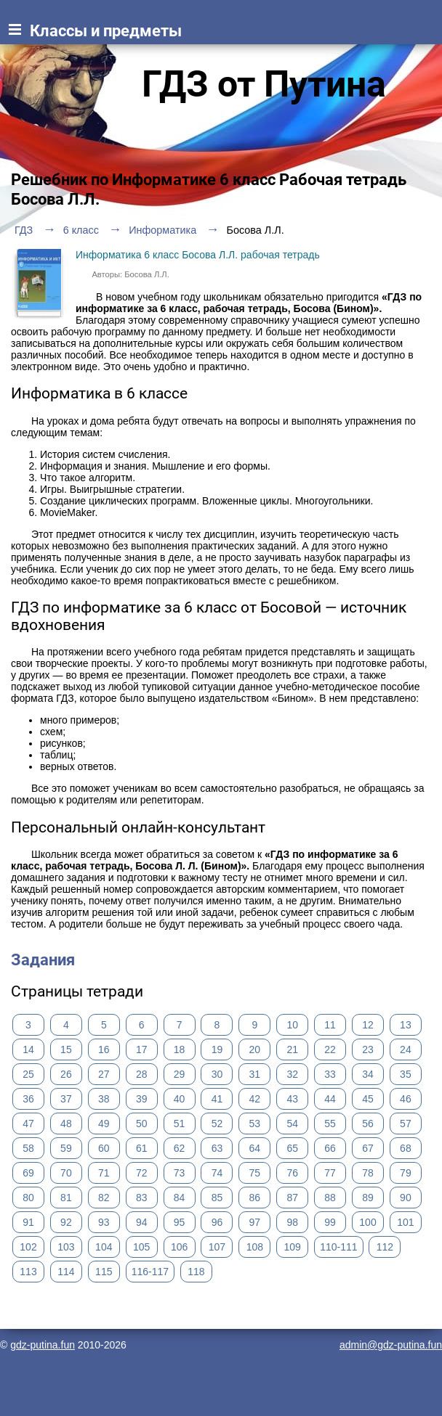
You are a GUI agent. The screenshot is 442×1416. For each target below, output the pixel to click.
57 (405, 1123)
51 (179, 1123)
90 (405, 1197)
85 (217, 1197)
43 (292, 1099)
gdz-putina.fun (42, 1345)
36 (28, 1099)
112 (385, 1247)
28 (142, 1074)
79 (405, 1173)
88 (330, 1197)
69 (28, 1173)
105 (141, 1247)
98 (292, 1222)
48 (66, 1123)
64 (255, 1148)
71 (104, 1173)
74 (217, 1173)
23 (368, 1049)
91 (28, 1222)
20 (255, 1049)
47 (28, 1123)
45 (368, 1099)
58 (28, 1148)
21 (292, 1049)
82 (104, 1197)
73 (179, 1173)
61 (142, 1148)
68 (405, 1148)
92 (66, 1222)
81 (66, 1197)
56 (368, 1123)
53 (255, 1123)
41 (217, 1099)
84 (179, 1197)
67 (368, 1148)
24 (405, 1049)
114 (65, 1271)
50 (142, 1123)
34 (368, 1074)
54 (292, 1123)
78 (368, 1173)
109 (292, 1247)
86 (255, 1197)
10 (292, 1025)
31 (255, 1074)
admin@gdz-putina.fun (390, 1345)
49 (104, 1123)
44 (330, 1099)
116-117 (150, 1271)
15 (66, 1049)
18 (179, 1049)
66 (330, 1148)
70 (66, 1173)
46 (405, 1099)
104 (103, 1247)
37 (66, 1099)
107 (217, 1247)
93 (104, 1222)
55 (330, 1123)
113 (28, 1271)
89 (368, 1197)
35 (405, 1074)
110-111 (338, 1247)
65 (292, 1148)
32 (292, 1074)
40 (179, 1099)
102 (28, 1247)
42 (255, 1099)
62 (179, 1148)
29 (179, 1074)
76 (292, 1173)
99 (330, 1222)
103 (65, 1247)
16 (104, 1049)
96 (217, 1222)
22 (330, 1049)
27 (104, 1074)
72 (142, 1173)
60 (104, 1148)
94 (142, 1222)
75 (255, 1173)
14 (28, 1049)
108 (254, 1247)
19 (217, 1049)
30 (217, 1074)
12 (368, 1025)
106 (179, 1247)
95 (179, 1222)
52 (217, 1123)
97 (255, 1222)
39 (142, 1099)
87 (292, 1197)
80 (28, 1197)
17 (142, 1049)
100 (367, 1222)
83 (142, 1197)
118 (196, 1271)
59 (66, 1148)
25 (28, 1074)
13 (405, 1025)
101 (405, 1222)
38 (104, 1099)
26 (66, 1074)
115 (103, 1271)
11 (330, 1025)
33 (330, 1074)
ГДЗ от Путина (264, 84)
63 (217, 1148)
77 (330, 1173)
